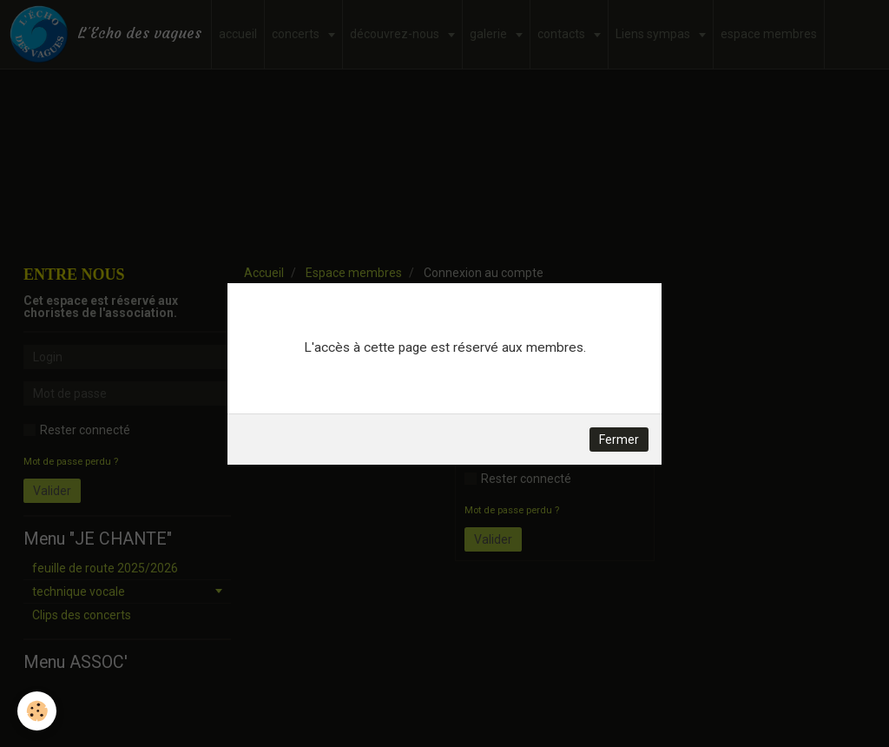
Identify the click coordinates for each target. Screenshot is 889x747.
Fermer (619, 439)
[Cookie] (36, 710)
